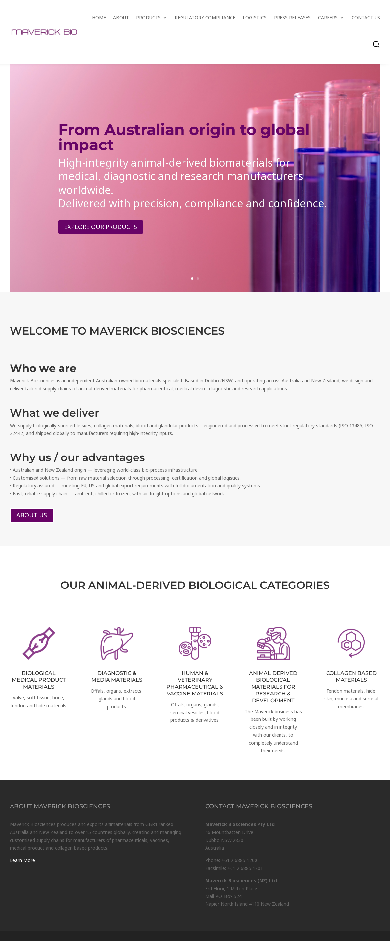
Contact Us (366, 17)
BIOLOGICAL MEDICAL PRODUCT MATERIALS (39, 680)
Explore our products (100, 230)
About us (31, 515)
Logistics (255, 17)
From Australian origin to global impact (184, 140)
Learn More (22, 860)
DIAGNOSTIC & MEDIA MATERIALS (116, 676)
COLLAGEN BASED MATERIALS (351, 676)
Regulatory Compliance (205, 17)
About (121, 17)
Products (148, 17)
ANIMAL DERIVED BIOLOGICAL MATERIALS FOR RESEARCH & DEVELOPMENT (273, 687)
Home (99, 17)
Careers (328, 17)
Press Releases (292, 17)
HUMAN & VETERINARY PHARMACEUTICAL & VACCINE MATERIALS (194, 683)
